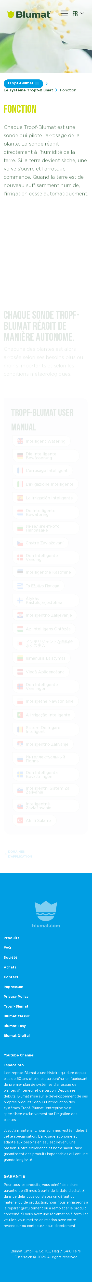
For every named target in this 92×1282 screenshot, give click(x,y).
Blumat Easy (15, 1026)
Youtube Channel (19, 1055)
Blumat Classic (17, 1016)
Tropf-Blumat (23, 83)
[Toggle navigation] (64, 13)
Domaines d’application (18, 856)
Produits (11, 938)
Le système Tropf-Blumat (28, 90)
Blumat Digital (17, 1035)
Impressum (13, 987)
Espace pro (14, 1065)
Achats (10, 967)
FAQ (7, 947)
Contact (11, 977)
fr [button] (75, 13)
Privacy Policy (16, 996)
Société (10, 957)
